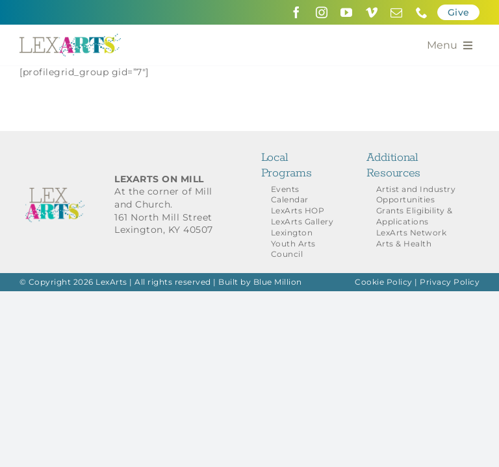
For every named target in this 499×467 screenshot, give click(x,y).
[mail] (396, 12)
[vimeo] (372, 12)
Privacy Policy (450, 282)
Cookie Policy (384, 282)
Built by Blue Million (260, 282)
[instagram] (322, 12)
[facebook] (296, 12)
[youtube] (346, 12)
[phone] (422, 12)
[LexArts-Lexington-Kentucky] (70, 38)
